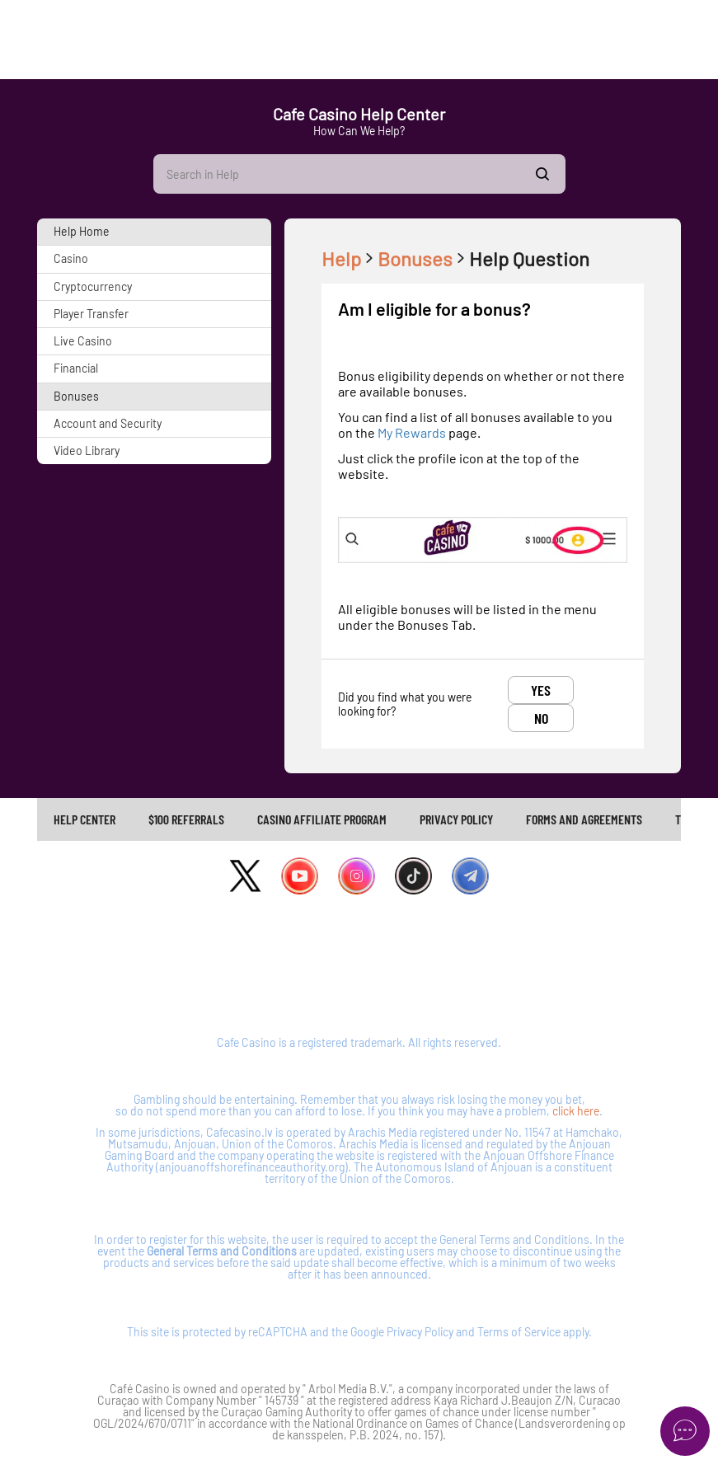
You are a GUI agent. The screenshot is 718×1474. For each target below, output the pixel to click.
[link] (84, 819)
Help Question (529, 258)
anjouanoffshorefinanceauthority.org (252, 1167)
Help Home (82, 231)
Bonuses (76, 396)
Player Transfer (91, 314)
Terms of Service (519, 1332)
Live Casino (83, 341)
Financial (76, 368)
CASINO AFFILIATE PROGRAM (322, 819)
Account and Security (108, 423)
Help (349, 258)
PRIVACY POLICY (456, 819)
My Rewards (413, 432)
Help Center (84, 819)
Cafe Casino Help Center (359, 114)
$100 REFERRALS (186, 819)
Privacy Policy (420, 1332)
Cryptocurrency (93, 286)
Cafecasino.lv (239, 1132)
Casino (71, 258)
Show (542, 174)
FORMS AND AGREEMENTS (584, 819)
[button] (154, 231)
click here (575, 1111)
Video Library (87, 451)
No (541, 718)
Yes (541, 690)
